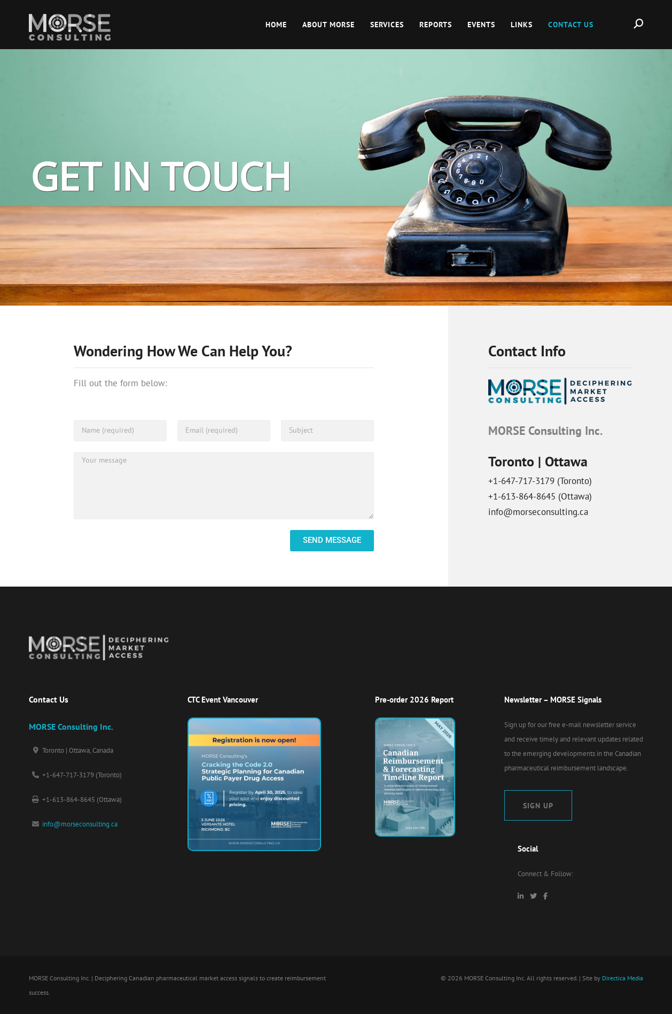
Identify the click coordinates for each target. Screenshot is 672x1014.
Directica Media (622, 978)
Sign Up (538, 805)
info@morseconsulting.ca (80, 824)
